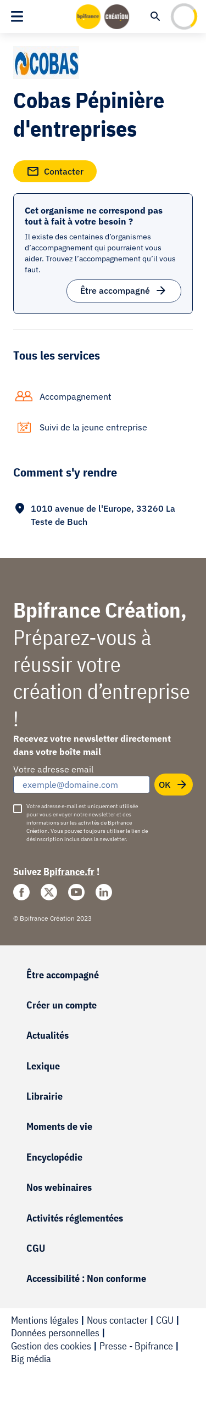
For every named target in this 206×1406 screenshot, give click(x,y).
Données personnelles (55, 1332)
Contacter (54, 169)
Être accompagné (124, 288)
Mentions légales (45, 1320)
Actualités (47, 1035)
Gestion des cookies (51, 1346)
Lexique (43, 1066)
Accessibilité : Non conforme (86, 1278)
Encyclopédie (54, 1157)
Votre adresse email (53, 769)
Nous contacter (117, 1320)
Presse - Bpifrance (136, 1346)
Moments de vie (59, 1126)
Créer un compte (61, 1005)
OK (173, 782)
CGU (35, 1248)
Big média (31, 1358)
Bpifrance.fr (68, 871)
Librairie (44, 1096)
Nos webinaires (59, 1187)
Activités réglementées (74, 1218)
